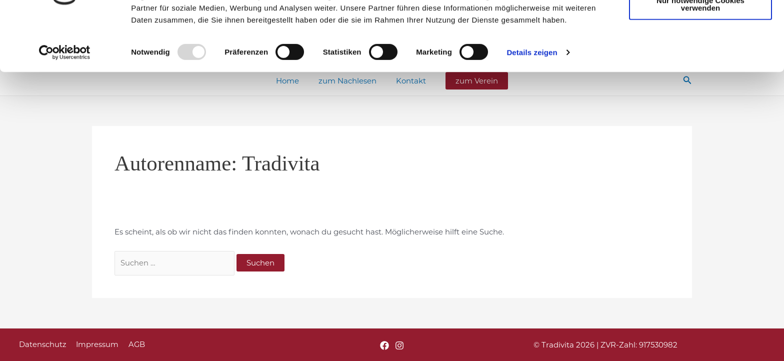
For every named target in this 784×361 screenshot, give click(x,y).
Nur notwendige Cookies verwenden (700, 56)
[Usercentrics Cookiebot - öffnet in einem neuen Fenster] (64, 105)
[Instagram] (399, 345)
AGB (131, 345)
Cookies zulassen (700, 24)
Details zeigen (531, 104)
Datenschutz (41, 345)
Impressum (94, 345)
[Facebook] (384, 345)
